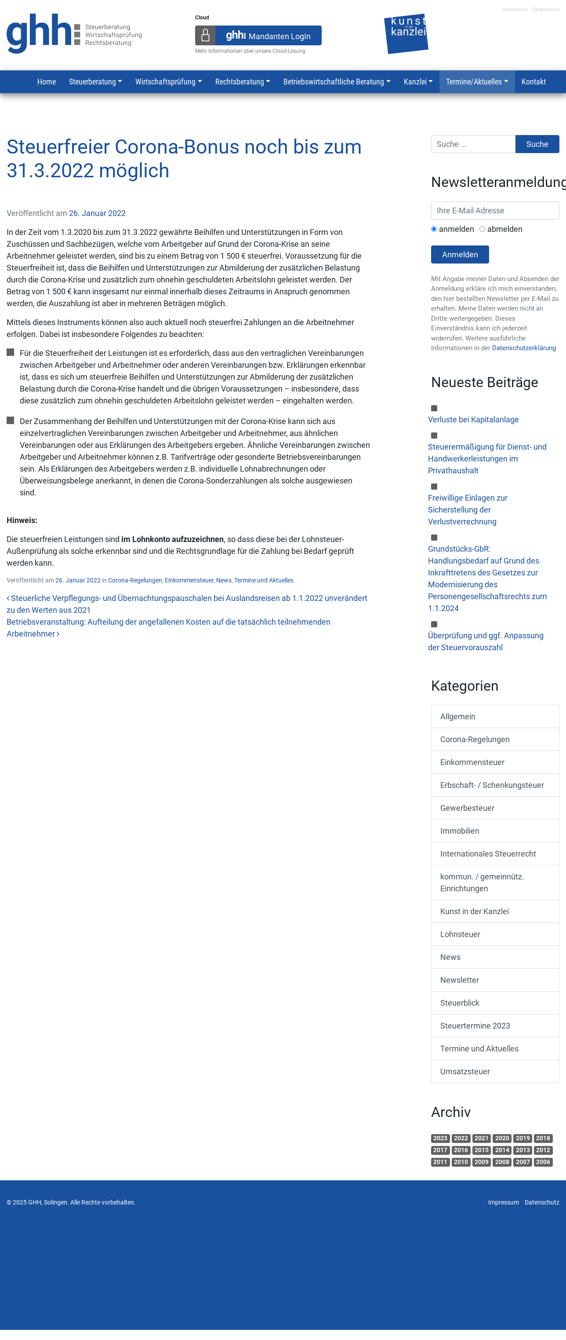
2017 (440, 1149)
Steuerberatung (92, 81)
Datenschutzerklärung (524, 348)
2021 (482, 1138)
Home (46, 81)
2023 (440, 1138)
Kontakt (534, 81)
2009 (482, 1161)
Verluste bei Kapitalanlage (473, 419)
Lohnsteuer (460, 934)
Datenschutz (545, 9)
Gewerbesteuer (467, 808)
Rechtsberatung (239, 81)
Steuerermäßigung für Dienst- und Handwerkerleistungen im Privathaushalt (487, 458)
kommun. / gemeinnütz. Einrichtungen (482, 882)
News (224, 580)
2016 (461, 1149)
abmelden (504, 229)
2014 (502, 1149)
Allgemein (457, 716)
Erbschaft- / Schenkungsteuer (492, 785)
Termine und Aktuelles (264, 580)
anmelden (456, 229)
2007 (523, 1161)
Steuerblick (459, 1002)
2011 (440, 1161)
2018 (543, 1138)
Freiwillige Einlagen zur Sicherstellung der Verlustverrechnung (468, 509)
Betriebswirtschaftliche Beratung (333, 81)
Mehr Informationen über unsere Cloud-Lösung (250, 51)
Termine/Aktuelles (474, 81)
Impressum (515, 9)
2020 (502, 1138)
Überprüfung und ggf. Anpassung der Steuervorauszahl (486, 641)
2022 (461, 1138)
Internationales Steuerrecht (488, 853)
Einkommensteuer (189, 580)
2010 (461, 1161)
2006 (543, 1161)
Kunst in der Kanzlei (474, 911)
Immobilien (459, 830)
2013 (523, 1149)
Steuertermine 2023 (475, 1025)
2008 (502, 1161)
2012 (543, 1149)
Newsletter (459, 980)
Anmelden (460, 254)
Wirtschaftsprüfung (165, 81)
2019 (523, 1138)
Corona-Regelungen (135, 580)
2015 (482, 1149)
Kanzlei (415, 81)
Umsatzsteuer (465, 1071)
